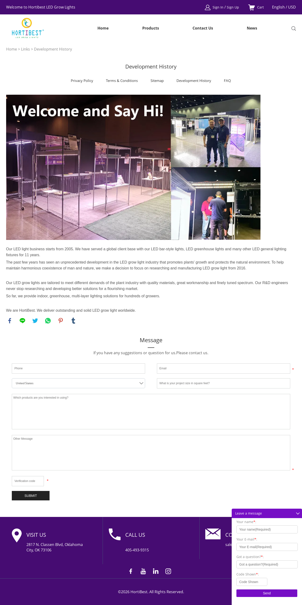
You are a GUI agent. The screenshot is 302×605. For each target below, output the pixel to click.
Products (150, 28)
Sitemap (157, 80)
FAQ (227, 80)
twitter (35, 320)
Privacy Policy (82, 80)
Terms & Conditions (122, 80)
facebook (9, 320)
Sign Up (233, 7)
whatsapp (47, 320)
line (22, 320)
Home (103, 28)
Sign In (218, 7)
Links (25, 49)
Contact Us (203, 28)
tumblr (73, 320)
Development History (53, 49)
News (252, 28)
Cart (260, 7)
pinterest (60, 320)
